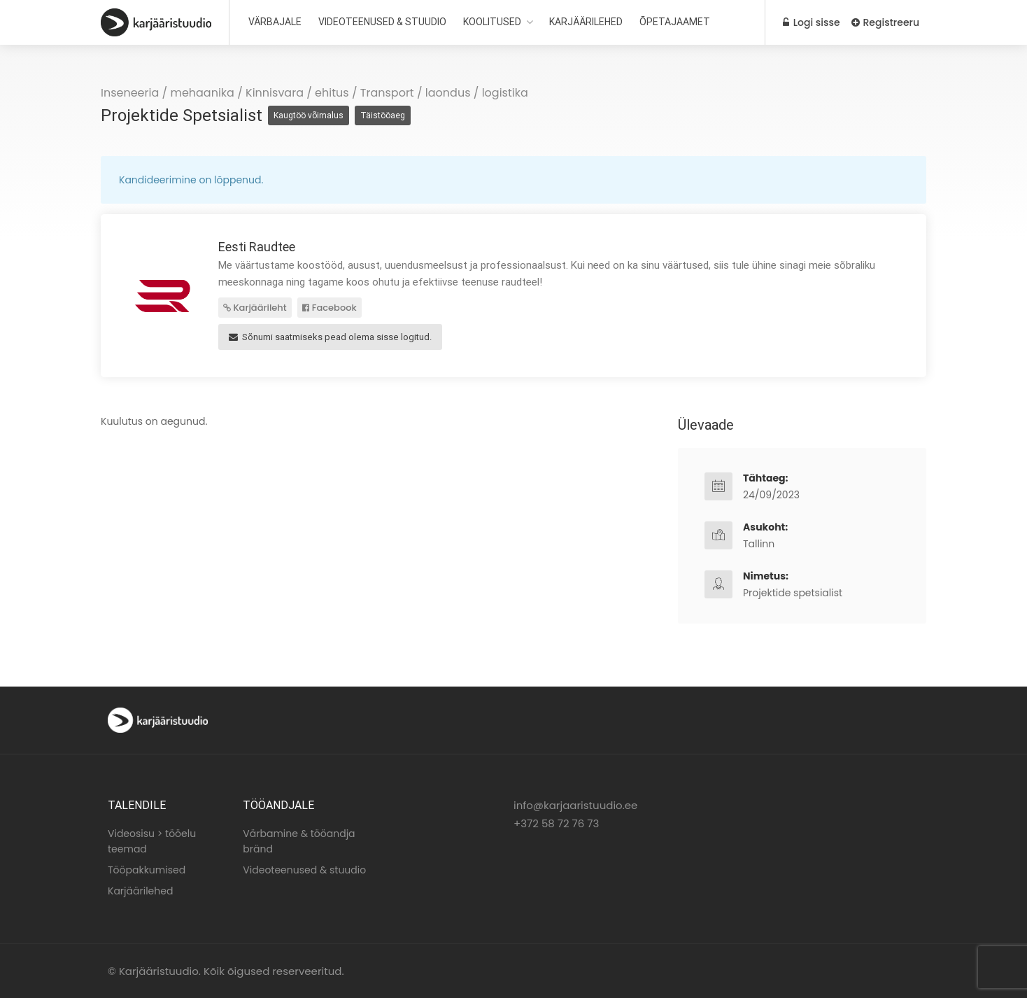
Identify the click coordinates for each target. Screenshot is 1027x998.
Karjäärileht (255, 307)
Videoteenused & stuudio (304, 870)
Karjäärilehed (140, 891)
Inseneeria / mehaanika (167, 93)
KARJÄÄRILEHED (586, 21)
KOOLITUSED (492, 21)
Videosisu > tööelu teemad (152, 841)
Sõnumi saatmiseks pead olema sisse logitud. (330, 337)
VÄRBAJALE (275, 21)
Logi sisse (811, 22)
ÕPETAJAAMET (674, 21)
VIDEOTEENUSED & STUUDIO (382, 21)
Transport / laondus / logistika (444, 93)
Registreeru (885, 22)
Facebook (329, 307)
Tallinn (758, 544)
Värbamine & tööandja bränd (299, 841)
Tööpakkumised (146, 870)
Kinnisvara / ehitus (297, 93)
